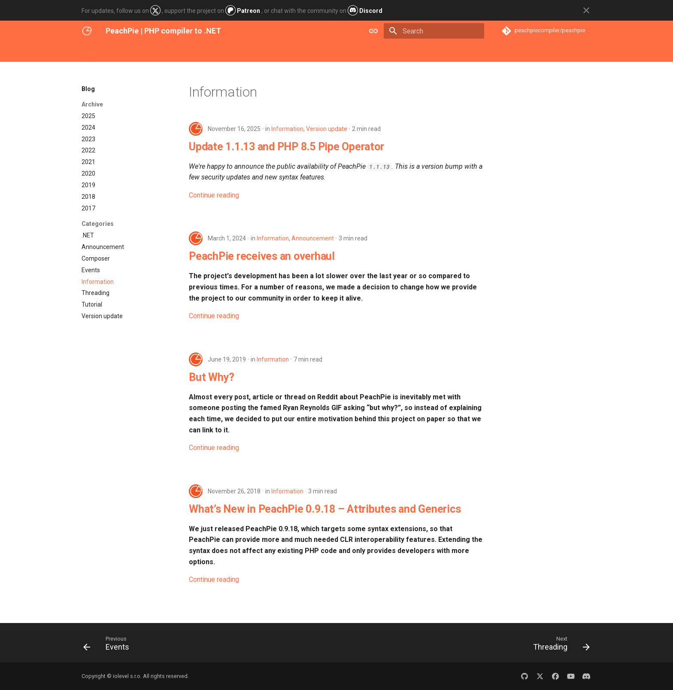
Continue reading (214, 195)
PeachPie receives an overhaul (262, 256)
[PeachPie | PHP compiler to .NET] (86, 31)
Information (287, 128)
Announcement (312, 238)
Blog (179, 52)
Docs (156, 52)
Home (90, 52)
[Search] (434, 31)
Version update (326, 128)
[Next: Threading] (559, 645)
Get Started (123, 52)
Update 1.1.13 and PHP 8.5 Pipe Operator (286, 146)
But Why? (211, 377)
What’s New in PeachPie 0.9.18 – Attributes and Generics (325, 509)
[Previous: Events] (109, 645)
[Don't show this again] (586, 10)
